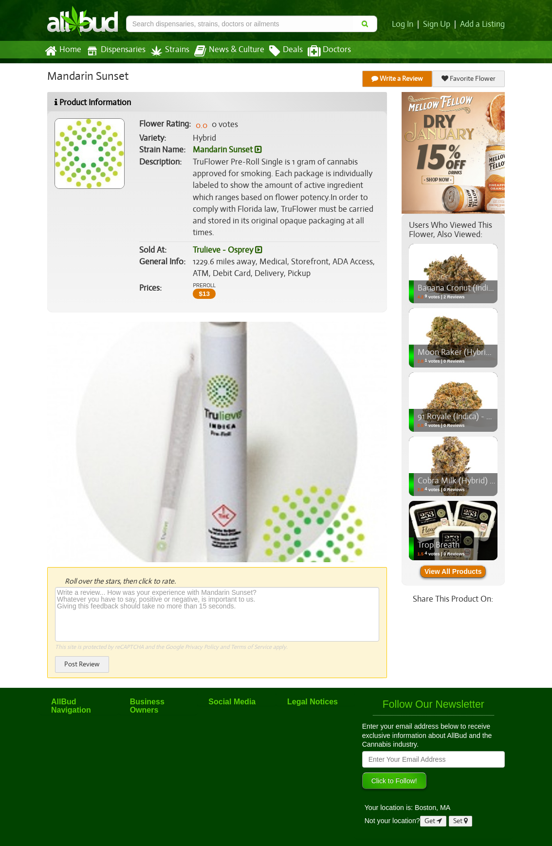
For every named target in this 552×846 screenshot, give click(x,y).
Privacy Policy (202, 647)
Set (460, 821)
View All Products (452, 571)
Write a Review (397, 78)
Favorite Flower (469, 78)
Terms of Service (250, 647)
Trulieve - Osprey (227, 250)
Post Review (81, 664)
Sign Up (438, 24)
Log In (404, 24)
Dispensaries (114, 51)
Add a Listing (483, 24)
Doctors (321, 51)
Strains (166, 51)
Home (62, 51)
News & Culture (224, 51)
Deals (278, 51)
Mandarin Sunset (227, 150)
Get (433, 821)
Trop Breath (438, 545)
